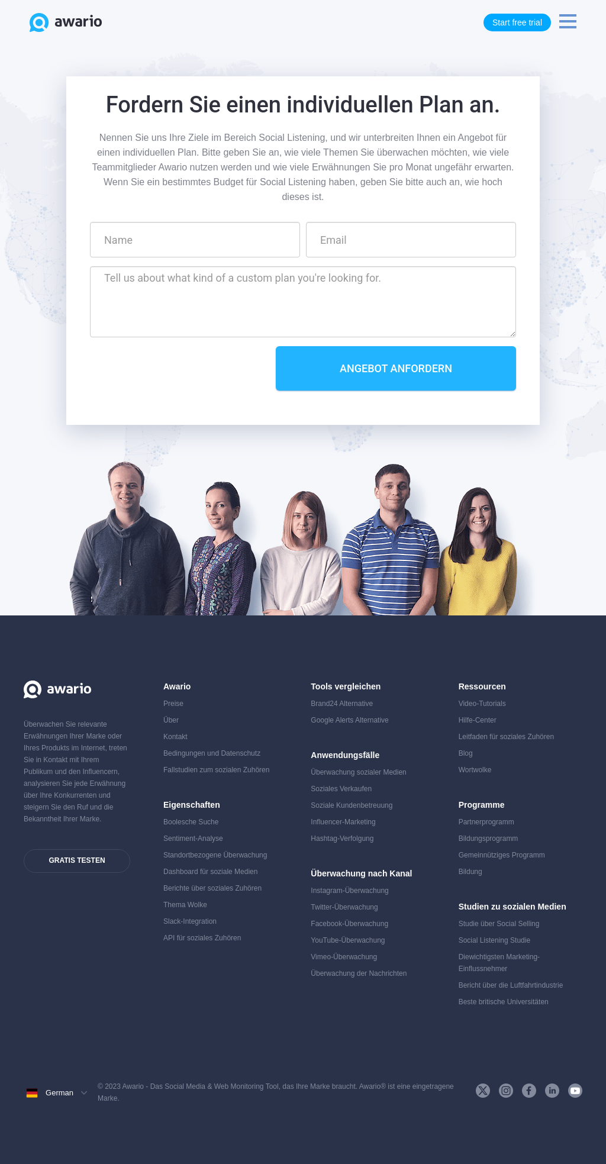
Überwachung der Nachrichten (359, 973)
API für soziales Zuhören (202, 938)
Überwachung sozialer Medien (358, 772)
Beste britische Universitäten (504, 1002)
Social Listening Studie (494, 940)
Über (171, 720)
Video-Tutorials (482, 703)
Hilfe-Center (478, 720)
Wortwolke (475, 770)
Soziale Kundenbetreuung (351, 805)
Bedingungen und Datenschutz (211, 753)
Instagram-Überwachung (349, 890)
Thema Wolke (185, 905)
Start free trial (517, 22)
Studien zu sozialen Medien (512, 906)
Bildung (470, 872)
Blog (466, 753)
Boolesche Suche (190, 822)
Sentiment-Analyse (193, 838)
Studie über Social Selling (499, 924)
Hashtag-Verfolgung (342, 838)
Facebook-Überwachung (349, 924)
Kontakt (175, 737)
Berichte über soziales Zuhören (212, 888)
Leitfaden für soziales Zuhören (506, 737)
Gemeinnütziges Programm (502, 855)
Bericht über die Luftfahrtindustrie (511, 985)
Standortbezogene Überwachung (215, 855)
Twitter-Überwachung (344, 907)
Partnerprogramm (486, 822)
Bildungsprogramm (488, 838)
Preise (173, 703)
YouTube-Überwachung (348, 940)
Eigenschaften (191, 805)
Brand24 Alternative (342, 703)
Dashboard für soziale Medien (210, 872)
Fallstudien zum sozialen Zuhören (216, 770)
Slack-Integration (190, 921)
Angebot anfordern (396, 368)
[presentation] (180, 369)
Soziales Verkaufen (341, 789)
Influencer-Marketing (343, 822)
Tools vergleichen (346, 686)
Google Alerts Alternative (349, 720)
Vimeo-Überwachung (344, 957)
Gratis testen (77, 860)
